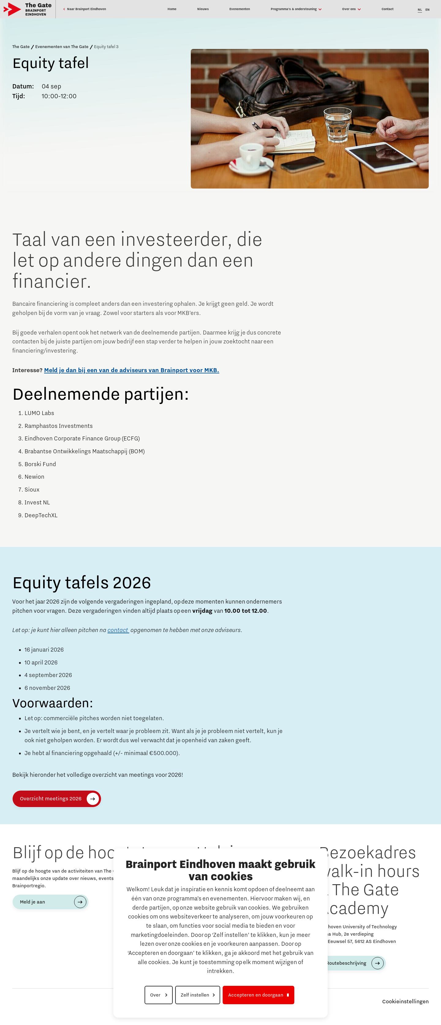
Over (156, 995)
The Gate (21, 46)
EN (427, 10)
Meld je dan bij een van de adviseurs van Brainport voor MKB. (131, 370)
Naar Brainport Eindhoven (84, 9)
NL (420, 10)
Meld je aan (32, 902)
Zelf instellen (195, 995)
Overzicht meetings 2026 (50, 799)
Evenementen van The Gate (62, 46)
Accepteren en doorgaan (255, 995)
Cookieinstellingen (405, 1002)
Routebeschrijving (346, 963)
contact (118, 630)
